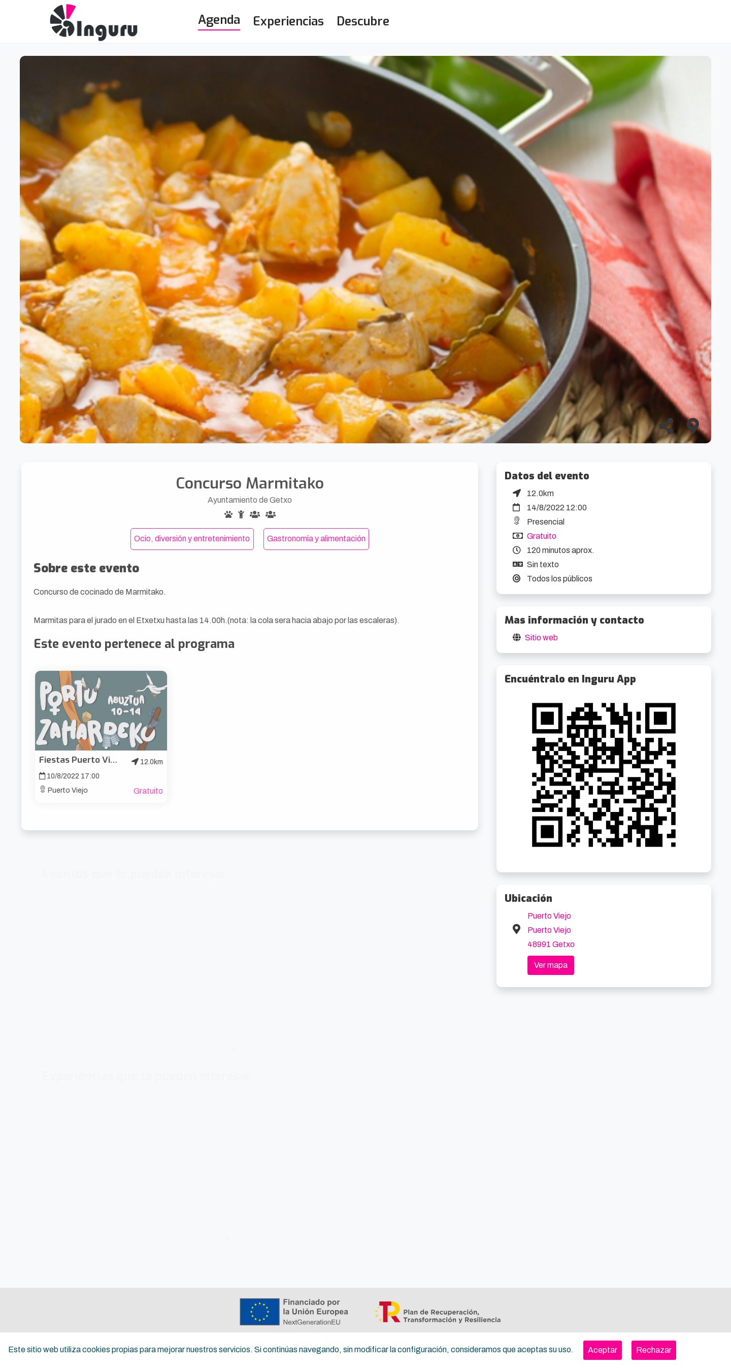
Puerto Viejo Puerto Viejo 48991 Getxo (551, 930)
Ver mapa (551, 965)
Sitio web (541, 637)
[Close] (602, 1350)
